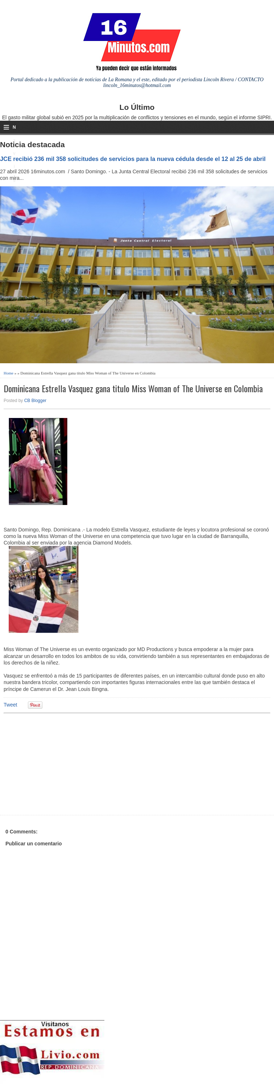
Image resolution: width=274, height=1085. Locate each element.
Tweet (10, 705)
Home (8, 373)
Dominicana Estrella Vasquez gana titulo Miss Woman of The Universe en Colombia (133, 388)
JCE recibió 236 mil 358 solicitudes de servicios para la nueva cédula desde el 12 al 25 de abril (133, 159)
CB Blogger (35, 400)
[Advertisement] (59, 763)
